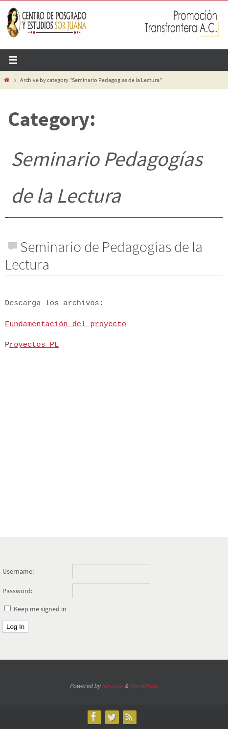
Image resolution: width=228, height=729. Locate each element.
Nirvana (112, 686)
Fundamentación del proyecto (65, 324)
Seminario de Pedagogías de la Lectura (104, 255)
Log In (15, 626)
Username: (18, 571)
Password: (17, 590)
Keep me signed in (40, 608)
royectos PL (34, 344)
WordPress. (144, 686)
